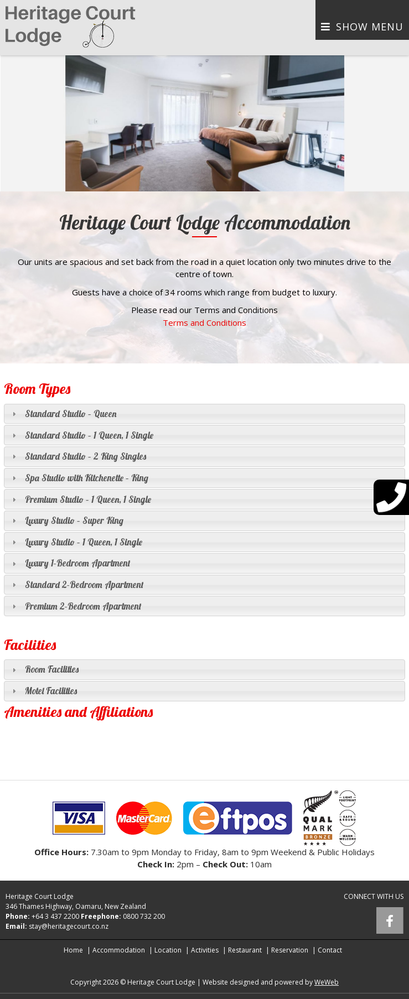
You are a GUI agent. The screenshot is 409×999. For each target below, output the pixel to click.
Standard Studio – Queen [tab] (62, 413)
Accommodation (118, 950)
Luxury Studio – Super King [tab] (66, 520)
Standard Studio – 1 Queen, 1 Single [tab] (81, 435)
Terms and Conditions (204, 322)
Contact (330, 950)
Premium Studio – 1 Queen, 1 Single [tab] (80, 499)
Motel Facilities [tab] (43, 690)
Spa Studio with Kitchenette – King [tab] (78, 477)
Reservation (289, 950)
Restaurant (245, 950)
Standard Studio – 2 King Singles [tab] (77, 456)
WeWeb (326, 982)
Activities (205, 950)
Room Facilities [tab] (44, 669)
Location (168, 950)
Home (73, 950)
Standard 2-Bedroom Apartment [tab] (76, 584)
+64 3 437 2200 (55, 916)
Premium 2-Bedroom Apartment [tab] (75, 606)
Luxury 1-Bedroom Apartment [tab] (70, 563)
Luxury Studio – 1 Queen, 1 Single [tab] (75, 542)
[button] (10, 123)
